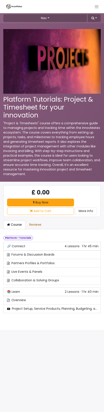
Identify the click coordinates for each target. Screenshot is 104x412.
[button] (94, 18)
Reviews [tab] (35, 224)
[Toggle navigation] (97, 6)
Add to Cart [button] (40, 211)
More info (86, 211)
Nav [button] (44, 18)
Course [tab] (14, 224)
